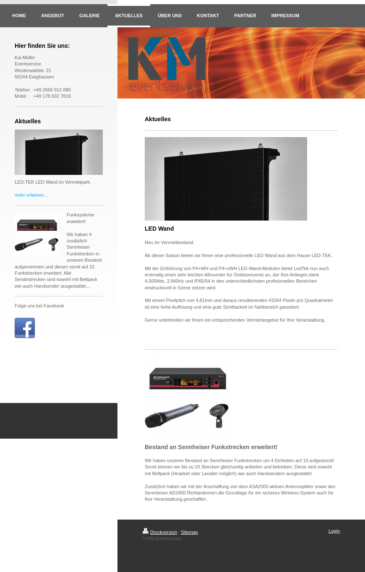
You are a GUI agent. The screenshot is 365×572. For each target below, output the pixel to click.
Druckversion (160, 532)
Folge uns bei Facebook (39, 305)
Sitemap (189, 532)
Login (334, 530)
